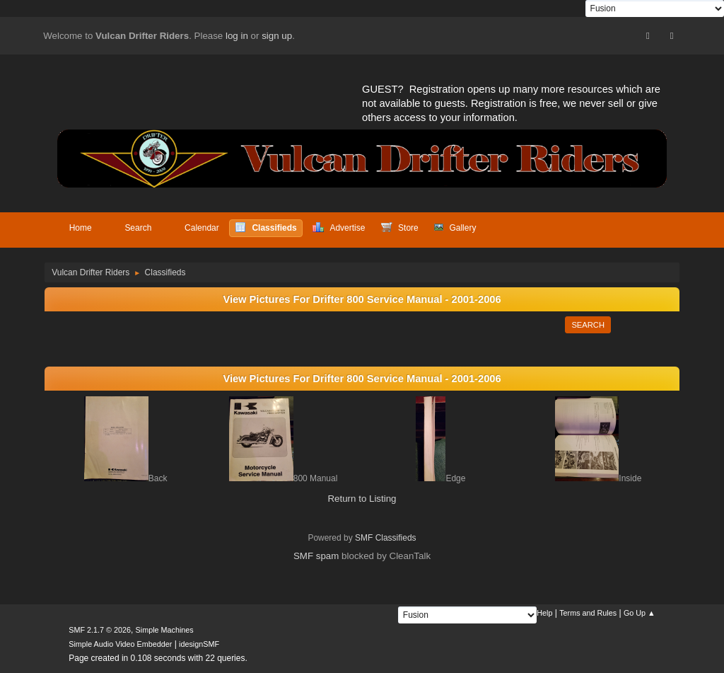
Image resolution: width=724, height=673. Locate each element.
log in (237, 35)
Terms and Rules (588, 613)
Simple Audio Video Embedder (120, 644)
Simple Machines (165, 630)
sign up (277, 35)
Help (544, 613)
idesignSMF (199, 644)
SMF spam (316, 556)
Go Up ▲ (639, 613)
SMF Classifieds (385, 538)
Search (588, 325)
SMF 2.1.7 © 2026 (100, 630)
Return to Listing (361, 498)
